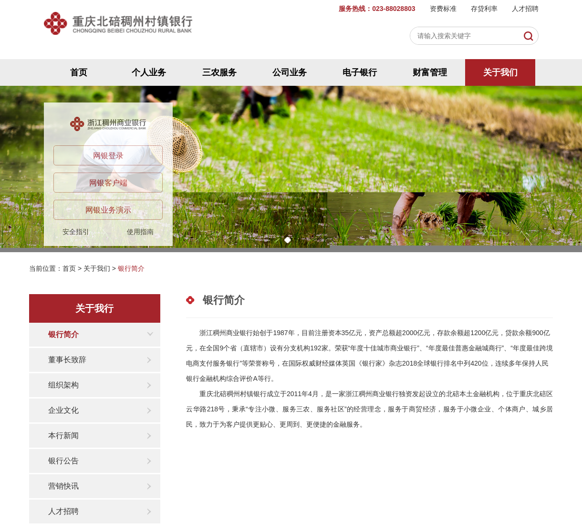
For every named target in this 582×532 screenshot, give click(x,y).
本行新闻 (63, 435)
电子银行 (360, 72)
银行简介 (131, 268)
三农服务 (219, 72)
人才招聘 (525, 8)
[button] (287, 240)
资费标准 (443, 8)
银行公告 (63, 461)
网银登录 (108, 156)
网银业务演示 (108, 210)
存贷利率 (484, 8)
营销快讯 (63, 486)
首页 (78, 72)
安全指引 (75, 231)
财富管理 (430, 72)
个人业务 (149, 72)
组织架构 (63, 385)
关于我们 (500, 72)
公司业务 (289, 72)
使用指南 (140, 231)
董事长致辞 (67, 360)
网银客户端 (108, 183)
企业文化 (63, 410)
